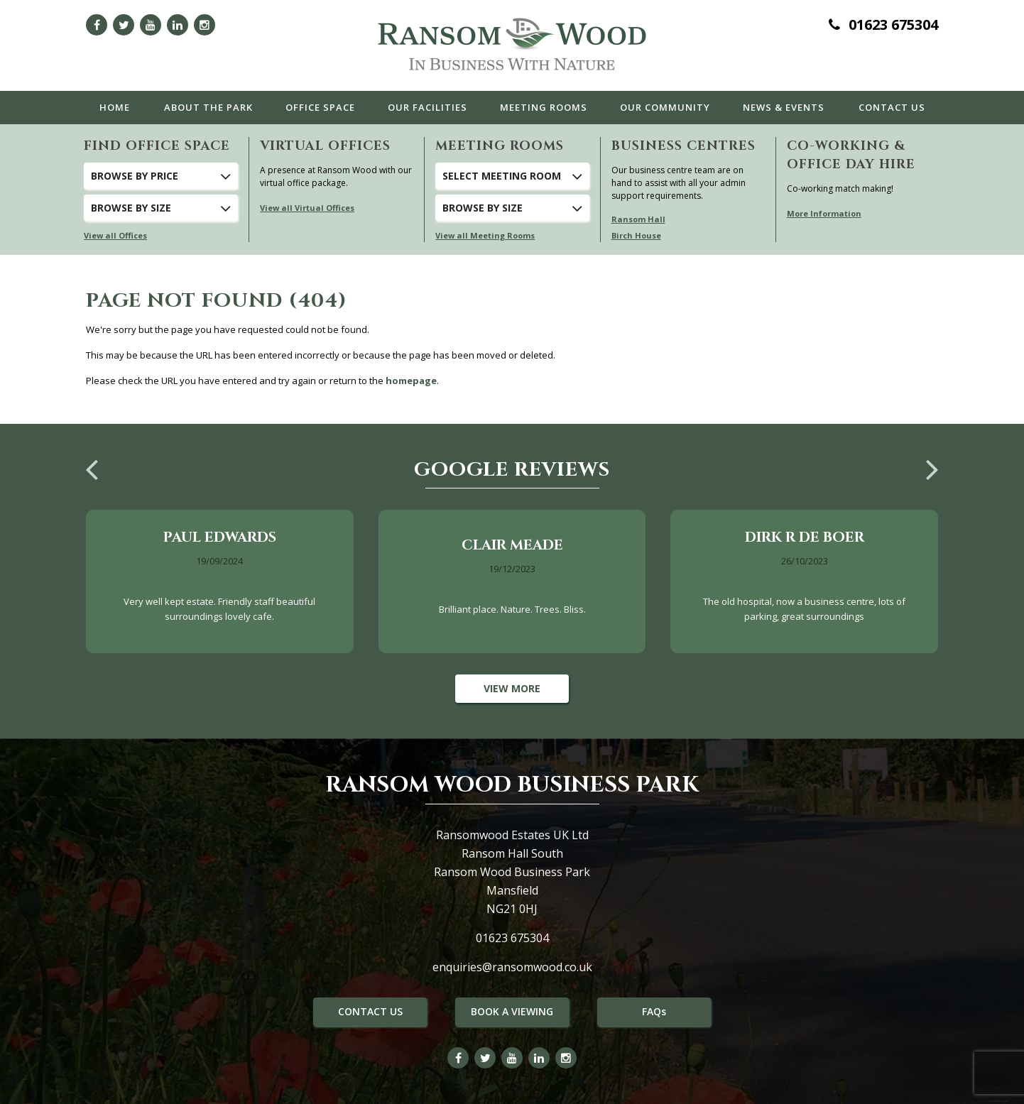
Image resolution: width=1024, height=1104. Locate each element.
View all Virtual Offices (307, 207)
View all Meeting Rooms (485, 235)
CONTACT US (370, 1011)
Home (114, 107)
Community (665, 107)
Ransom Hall (638, 219)
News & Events (783, 107)
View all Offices (115, 235)
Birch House (636, 235)
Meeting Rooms (543, 107)
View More (512, 688)
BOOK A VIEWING (512, 1011)
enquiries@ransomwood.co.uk (512, 967)
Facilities (427, 107)
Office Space (320, 107)
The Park (208, 107)
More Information (824, 213)
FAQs (654, 1011)
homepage (411, 380)
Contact (892, 107)
